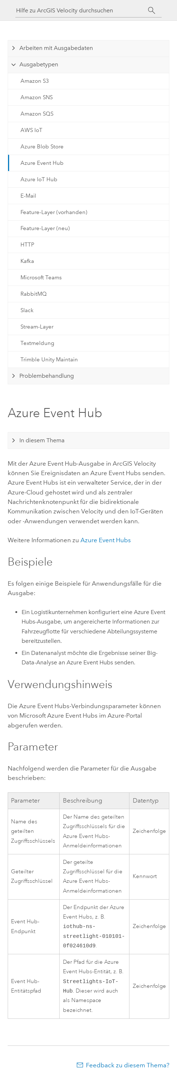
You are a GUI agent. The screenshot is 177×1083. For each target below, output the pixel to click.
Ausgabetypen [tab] (38, 64)
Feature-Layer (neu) (45, 228)
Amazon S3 (34, 81)
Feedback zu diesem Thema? (127, 1068)
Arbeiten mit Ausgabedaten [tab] (56, 47)
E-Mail (28, 196)
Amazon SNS (36, 97)
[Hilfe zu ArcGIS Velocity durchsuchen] (81, 10)
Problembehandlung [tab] (46, 375)
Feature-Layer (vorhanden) (53, 212)
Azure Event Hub (42, 163)
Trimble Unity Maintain (49, 359)
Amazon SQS (36, 113)
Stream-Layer (36, 326)
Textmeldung (37, 343)
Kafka (27, 261)
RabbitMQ (33, 294)
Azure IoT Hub (38, 179)
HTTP (27, 244)
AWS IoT (31, 130)
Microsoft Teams (41, 277)
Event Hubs (105, 540)
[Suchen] (151, 10)
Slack (27, 310)
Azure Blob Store (42, 146)
